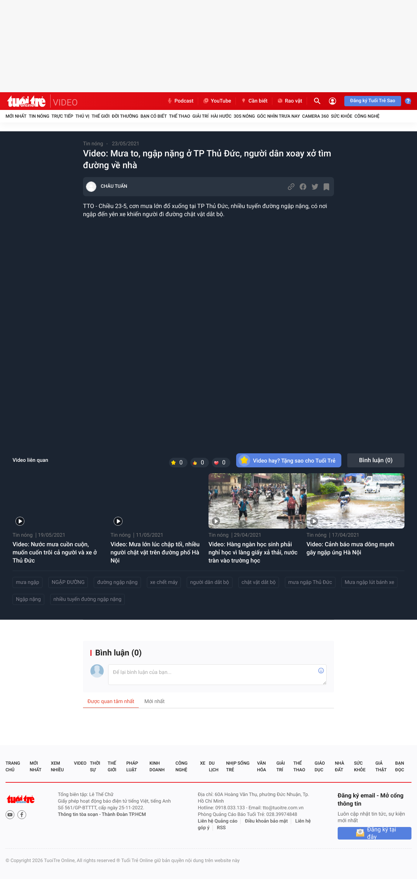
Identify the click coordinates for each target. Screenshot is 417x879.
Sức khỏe (341, 116)
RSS (221, 828)
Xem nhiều (57, 766)
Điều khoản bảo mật (266, 821)
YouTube (217, 101)
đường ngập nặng (117, 582)
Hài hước (221, 116)
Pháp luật (132, 766)
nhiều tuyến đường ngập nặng (87, 599)
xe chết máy (164, 582)
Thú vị (82, 116)
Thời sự (95, 766)
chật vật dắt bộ (259, 582)
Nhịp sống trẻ (237, 766)
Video (80, 763)
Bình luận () (376, 460)
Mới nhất (16, 116)
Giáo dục (320, 766)
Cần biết (254, 101)
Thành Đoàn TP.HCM (124, 814)
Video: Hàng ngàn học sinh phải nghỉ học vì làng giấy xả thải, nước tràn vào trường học (252, 552)
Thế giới (101, 116)
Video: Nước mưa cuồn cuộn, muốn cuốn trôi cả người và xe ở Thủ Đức (55, 552)
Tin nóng (39, 116)
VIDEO (65, 102)
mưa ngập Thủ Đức (310, 582)
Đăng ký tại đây (381, 833)
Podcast (180, 101)
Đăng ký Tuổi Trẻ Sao (372, 101)
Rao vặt (289, 101)
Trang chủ (13, 766)
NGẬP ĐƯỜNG (68, 582)
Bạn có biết (154, 116)
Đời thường (125, 116)
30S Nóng (244, 116)
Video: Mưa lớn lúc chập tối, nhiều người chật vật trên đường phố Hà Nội (155, 552)
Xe (202, 763)
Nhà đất (339, 766)
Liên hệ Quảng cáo (218, 821)
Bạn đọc (399, 766)
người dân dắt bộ (209, 582)
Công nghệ (366, 116)
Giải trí (200, 116)
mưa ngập (27, 582)
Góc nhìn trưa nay (278, 116)
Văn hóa (261, 766)
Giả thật (380, 766)
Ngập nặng (28, 599)
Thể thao (179, 116)
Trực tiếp (62, 116)
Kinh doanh (157, 766)
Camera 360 (315, 116)
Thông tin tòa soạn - (80, 814)
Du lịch (213, 766)
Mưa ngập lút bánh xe (369, 582)
